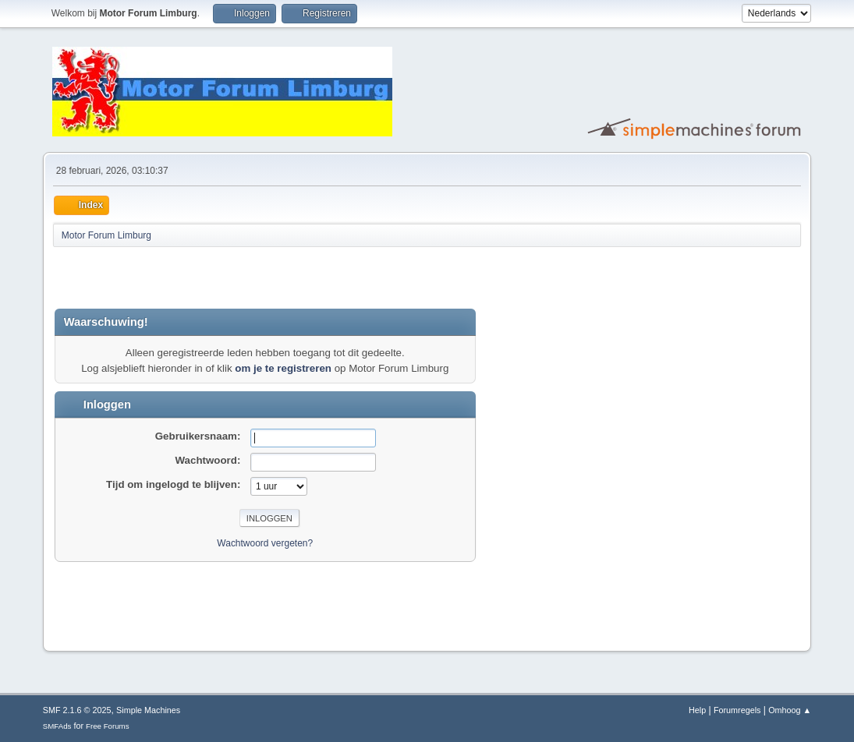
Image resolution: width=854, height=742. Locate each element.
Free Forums (107, 726)
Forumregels (737, 710)
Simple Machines (148, 710)
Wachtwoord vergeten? (265, 543)
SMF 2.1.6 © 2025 (77, 710)
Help (697, 710)
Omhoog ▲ (789, 710)
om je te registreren (283, 368)
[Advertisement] (237, 277)
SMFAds (57, 726)
